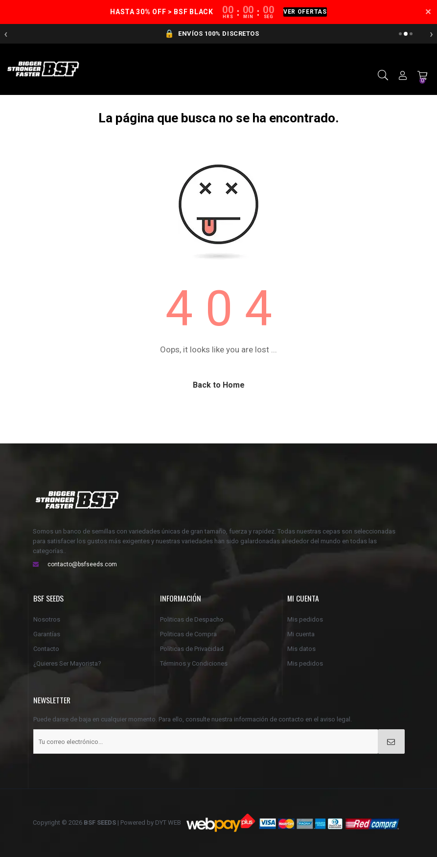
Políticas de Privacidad (192, 648)
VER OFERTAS (305, 11)
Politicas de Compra (188, 634)
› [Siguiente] (431, 34)
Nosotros (46, 619)
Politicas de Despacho (192, 619)
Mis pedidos (305, 619)
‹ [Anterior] (5, 34)
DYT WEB (168, 822)
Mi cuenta (301, 634)
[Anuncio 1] (400, 33)
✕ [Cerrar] (428, 12)
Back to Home (219, 385)
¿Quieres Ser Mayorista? (67, 663)
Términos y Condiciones (194, 663)
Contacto (46, 648)
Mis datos (301, 648)
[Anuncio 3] (411, 33)
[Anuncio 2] (406, 34)
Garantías (46, 634)
